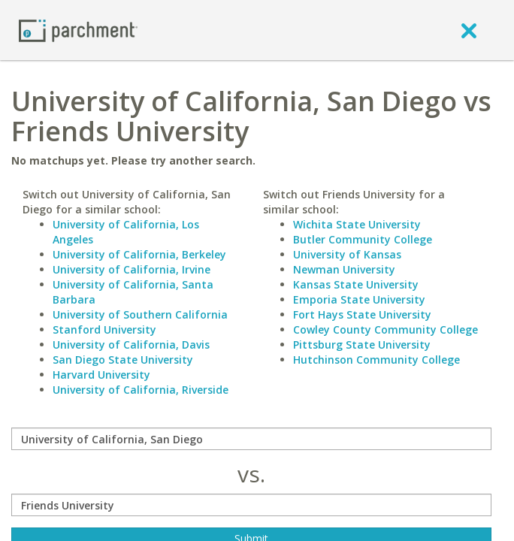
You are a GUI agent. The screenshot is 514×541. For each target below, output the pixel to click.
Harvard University (101, 374)
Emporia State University (359, 299)
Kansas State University (356, 284)
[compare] (251, 439)
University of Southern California (140, 314)
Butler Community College (362, 239)
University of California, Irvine (131, 269)
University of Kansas (347, 254)
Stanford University (104, 329)
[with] (251, 505)
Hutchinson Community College (376, 359)
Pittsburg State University (362, 344)
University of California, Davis (131, 344)
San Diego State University (123, 359)
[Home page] (78, 30)
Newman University (344, 269)
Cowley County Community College (385, 329)
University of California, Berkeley (139, 254)
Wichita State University (357, 224)
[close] (469, 30)
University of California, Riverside (140, 389)
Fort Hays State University (362, 314)
